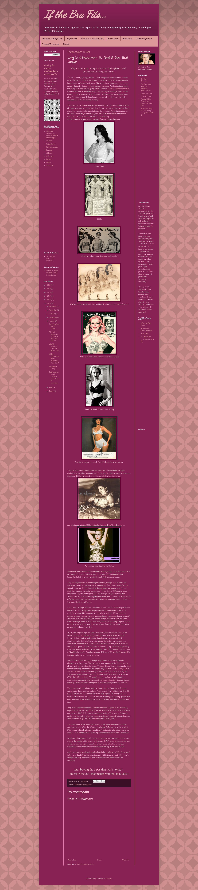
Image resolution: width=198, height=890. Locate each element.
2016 (49, 300)
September (53, 317)
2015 (49, 303)
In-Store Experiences (144, 38)
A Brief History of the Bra (118, 89)
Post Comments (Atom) (86, 864)
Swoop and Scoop (53, 367)
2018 (49, 292)
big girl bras (50, 144)
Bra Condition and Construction (92, 38)
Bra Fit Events (113, 38)
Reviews (66, 43)
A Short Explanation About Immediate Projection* (54, 358)
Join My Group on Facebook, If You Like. (54, 347)
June (51, 391)
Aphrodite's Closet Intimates (146, 329)
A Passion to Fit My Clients (52, 38)
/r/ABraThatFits (73, 671)
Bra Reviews (127, 38)
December (53, 306)
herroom (49, 159)
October (52, 314)
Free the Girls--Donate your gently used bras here (146, 102)
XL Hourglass (146, 337)
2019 (49, 289)
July (51, 387)
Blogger (109, 878)
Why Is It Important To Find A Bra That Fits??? (53, 336)
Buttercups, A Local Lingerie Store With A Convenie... (54, 377)
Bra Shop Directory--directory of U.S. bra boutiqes (52, 134)
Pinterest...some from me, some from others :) (52, 273)
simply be (49, 165)
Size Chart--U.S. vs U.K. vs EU (147, 95)
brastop (49, 150)
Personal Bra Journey (50, 43)
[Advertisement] (52, 209)
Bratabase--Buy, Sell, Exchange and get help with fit (147, 112)
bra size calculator (108, 680)
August (52, 321)
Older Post (126, 860)
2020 (49, 285)
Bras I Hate (145, 334)
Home (99, 860)
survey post (122, 669)
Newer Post (72, 860)
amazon (49, 141)
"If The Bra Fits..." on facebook (50, 258)
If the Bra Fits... (75, 14)
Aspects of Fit (72, 38)
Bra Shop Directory (144, 80)
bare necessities (52, 147)
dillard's (49, 153)
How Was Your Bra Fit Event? (54, 326)
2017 (49, 296)
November (53, 310)
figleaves (49, 156)
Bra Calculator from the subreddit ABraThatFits (146, 87)
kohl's (48, 162)
